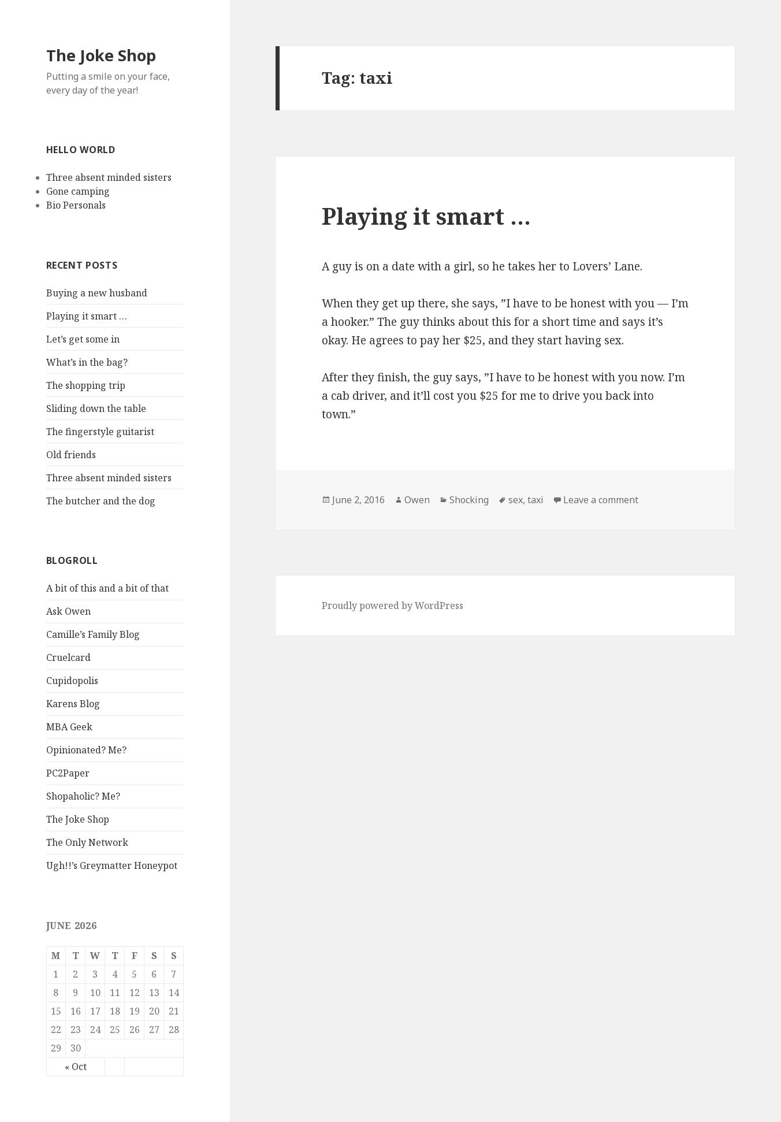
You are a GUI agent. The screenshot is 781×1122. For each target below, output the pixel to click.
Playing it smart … (86, 316)
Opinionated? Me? (86, 750)
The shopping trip (85, 385)
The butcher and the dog (100, 501)
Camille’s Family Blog (93, 634)
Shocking (469, 499)
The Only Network (87, 842)
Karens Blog (73, 703)
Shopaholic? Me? (83, 796)
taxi (535, 499)
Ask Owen (68, 611)
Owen (417, 499)
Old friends (71, 454)
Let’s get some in (83, 339)
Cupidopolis (72, 680)
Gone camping (78, 191)
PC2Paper (68, 773)
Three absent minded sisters (109, 177)
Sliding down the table (96, 408)
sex (515, 499)
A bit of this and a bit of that (107, 588)
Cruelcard (68, 657)
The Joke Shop (101, 55)
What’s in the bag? (87, 362)
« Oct (76, 1066)
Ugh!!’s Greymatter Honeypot (111, 865)
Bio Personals (76, 205)
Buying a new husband (96, 293)
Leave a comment (600, 499)
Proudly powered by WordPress (392, 605)
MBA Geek (69, 726)
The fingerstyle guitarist (100, 431)
